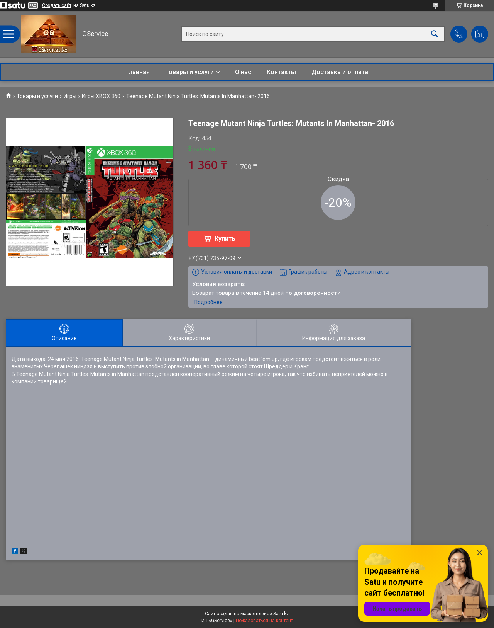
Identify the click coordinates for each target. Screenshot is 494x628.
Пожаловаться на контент (264, 620)
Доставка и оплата (339, 72)
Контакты (281, 72)
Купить (225, 238)
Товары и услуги (189, 72)
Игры (70, 96)
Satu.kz (281, 613)
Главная (138, 72)
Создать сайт (56, 5)
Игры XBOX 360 (101, 96)
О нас (243, 72)
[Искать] (434, 34)
